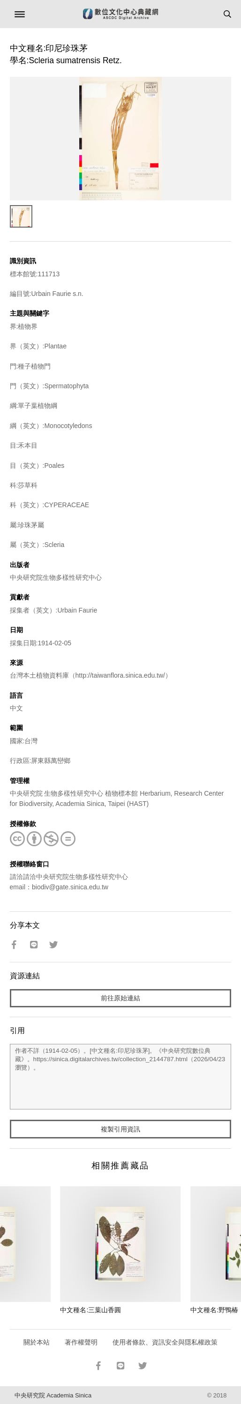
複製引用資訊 (120, 1129)
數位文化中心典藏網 (120, 14)
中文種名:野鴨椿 (214, 1310)
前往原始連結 (120, 998)
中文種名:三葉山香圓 (90, 1310)
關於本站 (36, 1342)
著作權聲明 (81, 1342)
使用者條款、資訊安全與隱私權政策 (165, 1342)
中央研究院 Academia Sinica (53, 1395)
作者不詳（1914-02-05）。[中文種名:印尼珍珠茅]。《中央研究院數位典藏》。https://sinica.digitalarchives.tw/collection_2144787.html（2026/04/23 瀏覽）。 (121, 1076)
